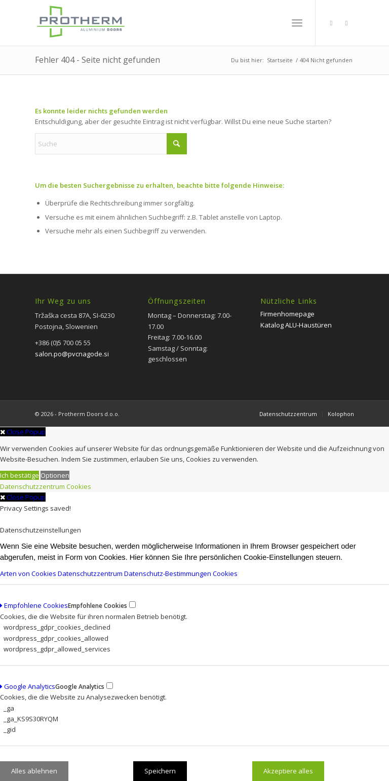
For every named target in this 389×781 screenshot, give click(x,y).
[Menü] (297, 22)
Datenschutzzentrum (32, 486)
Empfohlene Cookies (34, 605)
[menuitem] (297, 22)
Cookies (78, 486)
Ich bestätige (19, 475)
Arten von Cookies (29, 573)
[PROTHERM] (80, 28)
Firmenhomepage (287, 313)
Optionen (55, 475)
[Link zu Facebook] (331, 22)
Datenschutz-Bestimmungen (168, 573)
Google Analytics (27, 686)
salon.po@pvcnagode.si (72, 353)
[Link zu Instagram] (346, 22)
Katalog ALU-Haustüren (296, 325)
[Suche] (111, 143)
